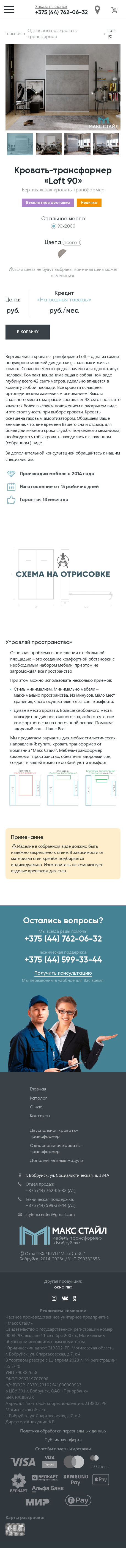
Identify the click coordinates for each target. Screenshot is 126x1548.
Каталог (38, 1098)
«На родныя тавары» (64, 299)
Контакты (40, 1115)
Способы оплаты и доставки (63, 1448)
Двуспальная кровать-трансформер (54, 1133)
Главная (13, 33)
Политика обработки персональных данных (63, 1431)
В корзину (28, 332)
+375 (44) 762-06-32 (61, 12)
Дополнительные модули (56, 1160)
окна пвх (63, 1287)
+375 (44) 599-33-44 (63, 960)
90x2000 (66, 226)
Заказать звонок (51, 6)
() (71, 242)
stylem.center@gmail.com (50, 1214)
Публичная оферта (63, 1439)
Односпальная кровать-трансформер (53, 33)
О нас (36, 1106)
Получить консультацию (63, 973)
